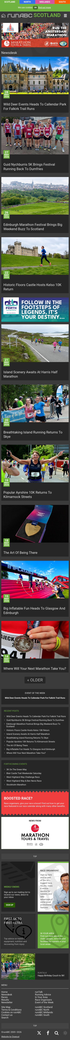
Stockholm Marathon (16, 784)
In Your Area (41, 997)
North (27, 2)
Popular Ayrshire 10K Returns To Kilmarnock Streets (30, 741)
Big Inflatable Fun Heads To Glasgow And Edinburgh (30, 749)
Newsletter (7, 1002)
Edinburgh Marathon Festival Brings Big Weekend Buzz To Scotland (33, 725)
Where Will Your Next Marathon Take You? (26, 753)
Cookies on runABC (11, 1012)
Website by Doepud (10, 1036)
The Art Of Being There (17, 745)
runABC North (42, 1009)
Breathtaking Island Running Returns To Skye (27, 738)
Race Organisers (43, 1000)
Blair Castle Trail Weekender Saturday (23, 773)
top (35, 856)
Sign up (9, 905)
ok (35, 8)
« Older (35, 680)
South (62, 2)
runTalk (39, 992)
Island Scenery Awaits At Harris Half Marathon (28, 734)
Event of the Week (44, 1002)
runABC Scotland (44, 1007)
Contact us (7, 1015)
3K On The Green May (16, 769)
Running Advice (43, 994)
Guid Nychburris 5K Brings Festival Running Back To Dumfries (35, 720)
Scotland (9, 2)
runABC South (42, 1015)
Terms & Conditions (11, 1009)
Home (4, 992)
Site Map (5, 1007)
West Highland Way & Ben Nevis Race (24, 781)
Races (4, 997)
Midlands (45, 2)
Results (5, 1000)
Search (4, 1017)
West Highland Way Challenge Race (23, 777)
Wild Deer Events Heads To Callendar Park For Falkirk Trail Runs (36, 716)
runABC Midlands (44, 1012)
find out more (44, 7)
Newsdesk (6, 994)
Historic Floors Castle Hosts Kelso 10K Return (27, 730)
